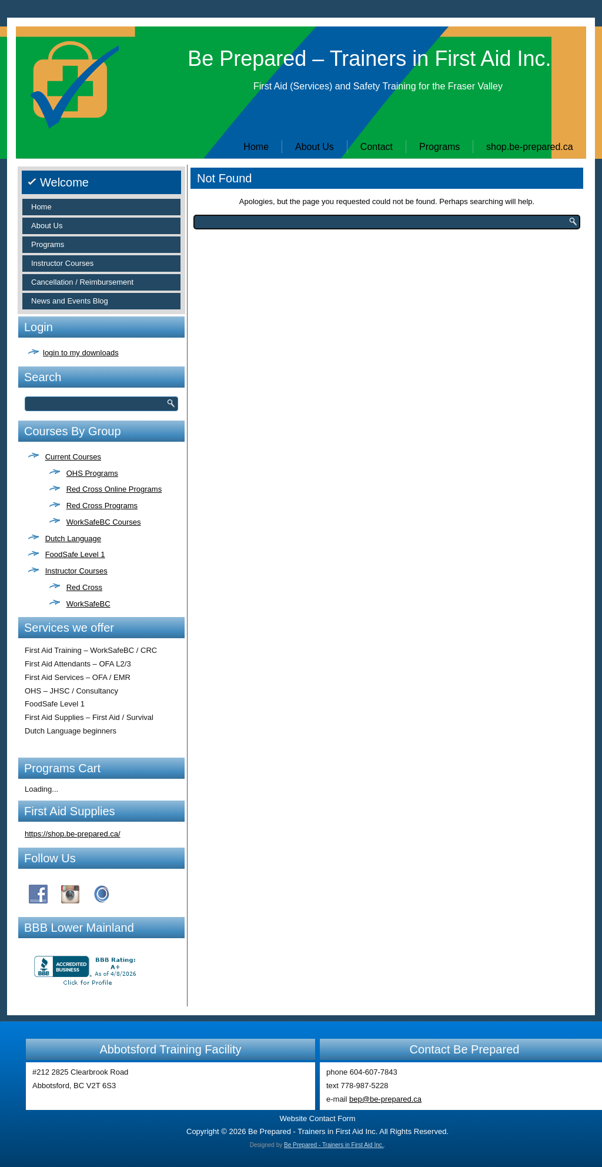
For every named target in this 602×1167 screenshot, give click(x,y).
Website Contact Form (317, 1118)
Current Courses (73, 456)
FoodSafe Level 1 (75, 554)
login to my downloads (81, 352)
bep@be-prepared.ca (385, 1099)
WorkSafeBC (88, 603)
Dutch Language (73, 538)
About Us (314, 147)
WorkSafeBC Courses (103, 522)
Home (256, 147)
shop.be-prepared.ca (529, 147)
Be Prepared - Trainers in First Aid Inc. (334, 1145)
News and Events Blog (69, 300)
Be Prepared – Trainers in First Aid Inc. (369, 58)
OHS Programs (92, 473)
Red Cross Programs (102, 505)
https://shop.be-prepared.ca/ (73, 833)
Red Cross (84, 587)
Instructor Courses (62, 263)
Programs (439, 147)
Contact (376, 147)
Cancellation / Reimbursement (82, 282)
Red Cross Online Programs (114, 489)
